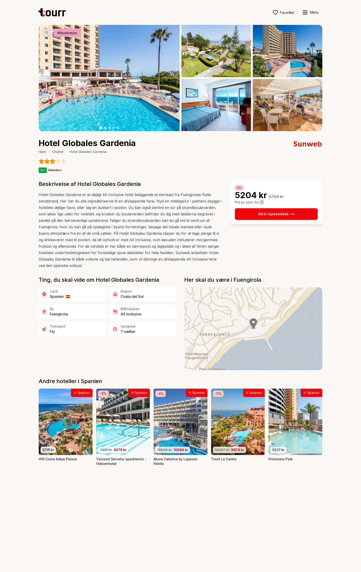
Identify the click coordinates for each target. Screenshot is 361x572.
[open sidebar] (310, 12)
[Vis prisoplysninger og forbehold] (262, 202)
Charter (58, 152)
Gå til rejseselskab (276, 214)
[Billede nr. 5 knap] (117, 128)
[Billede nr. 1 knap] (100, 127)
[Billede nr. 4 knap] (113, 128)
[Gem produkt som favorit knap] (46, 33)
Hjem (42, 152)
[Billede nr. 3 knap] (109, 128)
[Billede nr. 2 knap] (105, 128)
